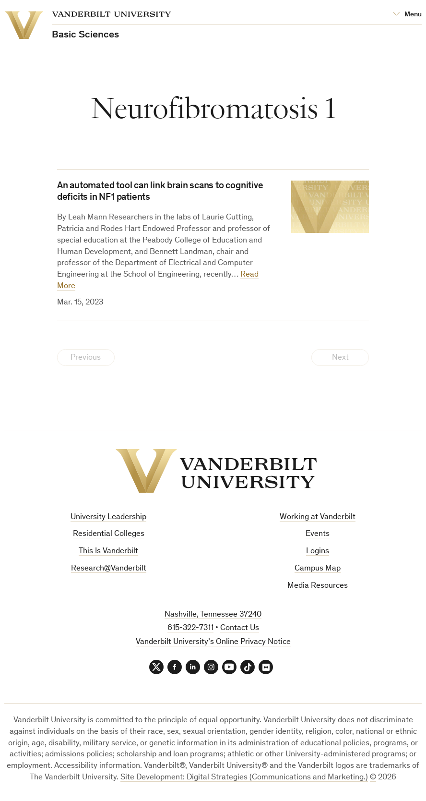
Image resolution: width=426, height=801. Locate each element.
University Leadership (108, 517)
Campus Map (318, 569)
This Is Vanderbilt (108, 551)
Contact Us (239, 628)
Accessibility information (97, 766)
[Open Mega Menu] (407, 14)
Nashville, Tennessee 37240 (213, 615)
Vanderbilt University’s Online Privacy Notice (213, 642)
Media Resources (317, 586)
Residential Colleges (108, 534)
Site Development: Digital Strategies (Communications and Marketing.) (244, 778)
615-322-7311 (190, 628)
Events (318, 534)
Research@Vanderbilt (108, 569)
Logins (317, 551)
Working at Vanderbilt (317, 517)
